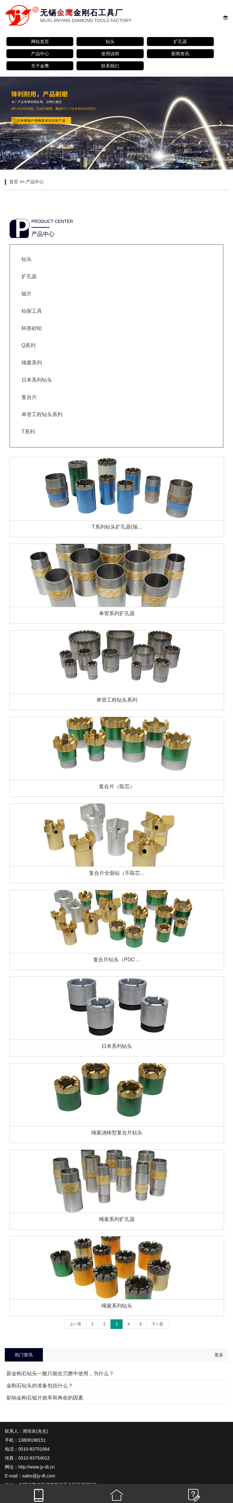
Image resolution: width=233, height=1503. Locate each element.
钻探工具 (31, 311)
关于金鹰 (40, 65)
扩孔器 (180, 41)
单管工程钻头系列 (41, 414)
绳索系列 (31, 362)
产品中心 (40, 53)
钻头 (110, 41)
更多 (218, 1354)
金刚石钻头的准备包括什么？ (39, 1385)
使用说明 (110, 53)
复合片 (29, 397)
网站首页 (40, 41)
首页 (13, 181)
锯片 (26, 293)
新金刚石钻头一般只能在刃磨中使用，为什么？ (60, 1373)
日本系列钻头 (36, 380)
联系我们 (110, 65)
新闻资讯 (180, 53)
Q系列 (28, 345)
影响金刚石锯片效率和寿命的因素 (44, 1397)
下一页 (157, 1324)
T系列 (28, 431)
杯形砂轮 (31, 328)
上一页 (75, 1324)
